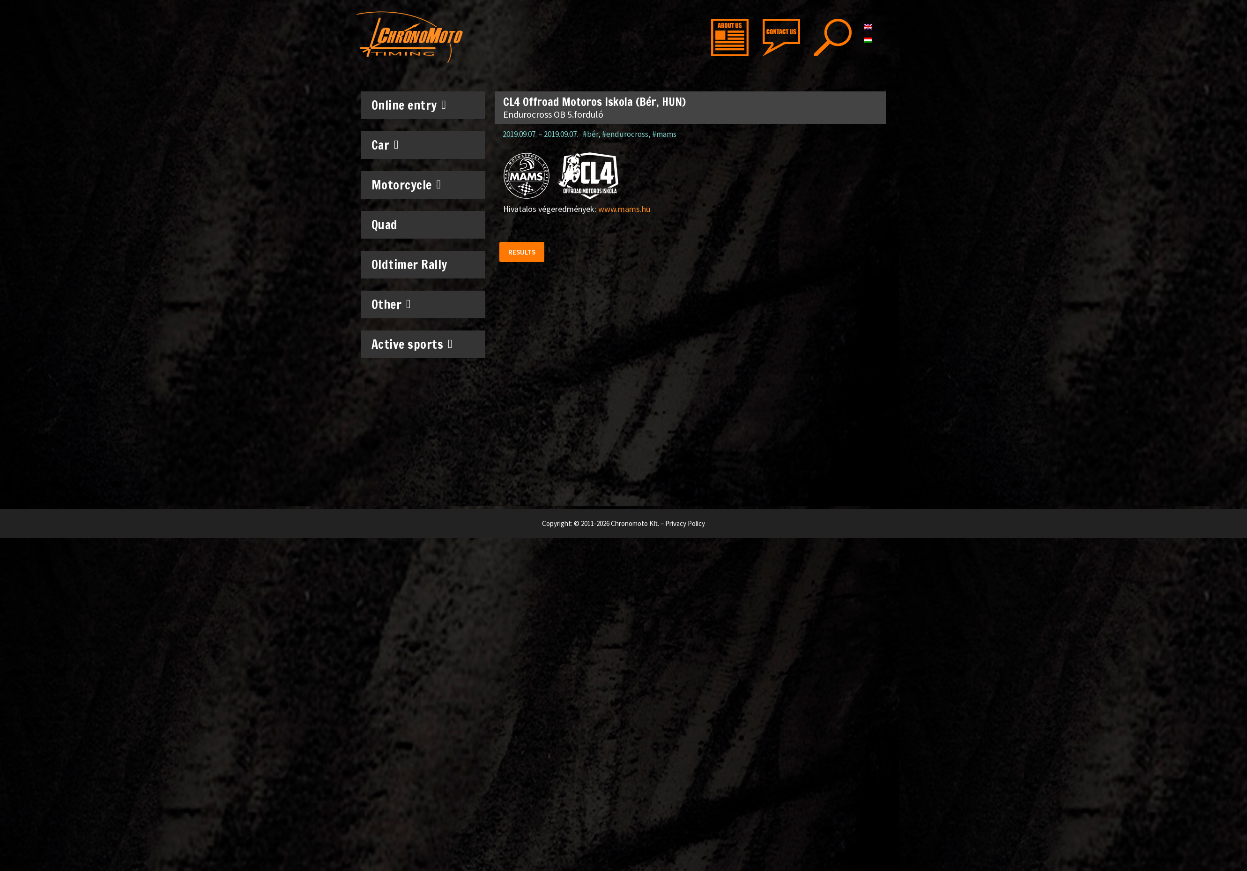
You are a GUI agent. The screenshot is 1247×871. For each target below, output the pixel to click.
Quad (384, 224)
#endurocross (625, 134)
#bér (590, 134)
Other (391, 304)
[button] (522, 252)
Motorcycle (406, 184)
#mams (664, 134)
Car (385, 145)
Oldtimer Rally (409, 264)
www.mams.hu (624, 208)
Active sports (412, 344)
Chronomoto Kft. (635, 523)
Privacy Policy (685, 523)
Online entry (408, 105)
